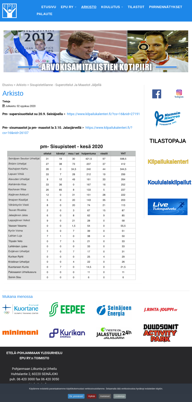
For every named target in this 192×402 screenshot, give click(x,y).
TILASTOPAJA (167, 140)
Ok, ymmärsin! (76, 397)
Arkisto (89, 7)
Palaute (44, 14)
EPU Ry (67, 7)
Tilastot (136, 7)
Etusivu (48, 7)
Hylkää (91, 397)
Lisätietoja (119, 397)
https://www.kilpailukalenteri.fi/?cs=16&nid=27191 (103, 114)
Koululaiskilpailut (169, 182)
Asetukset (105, 397)
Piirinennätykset (165, 7)
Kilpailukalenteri (168, 161)
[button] (5, 51)
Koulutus (110, 7)
